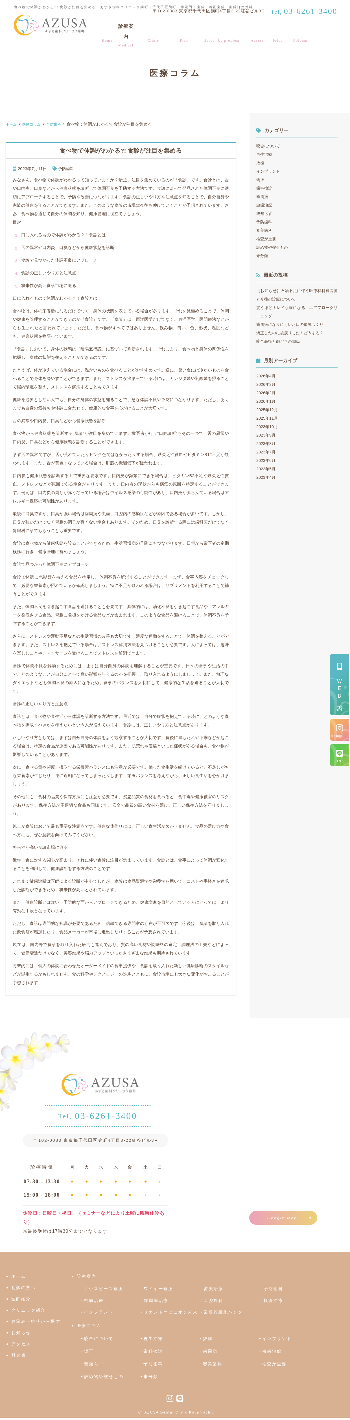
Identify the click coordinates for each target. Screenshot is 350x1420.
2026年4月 (266, 375)
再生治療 (264, 154)
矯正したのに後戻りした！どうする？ (292, 332)
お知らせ (21, 1335)
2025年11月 (267, 418)
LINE (339, 761)
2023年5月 (266, 468)
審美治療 (213, 1291)
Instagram (339, 736)
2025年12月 (267, 409)
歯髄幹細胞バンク (223, 1314)
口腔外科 (213, 1302)
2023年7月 (266, 451)
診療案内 (124, 31)
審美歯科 (264, 230)
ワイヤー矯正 (158, 1291)
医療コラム (301, 31)
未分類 (262, 255)
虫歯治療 (264, 204)
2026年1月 (266, 401)
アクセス (261, 31)
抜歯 (260, 162)
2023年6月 (266, 460)
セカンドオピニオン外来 (171, 1314)
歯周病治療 (156, 1302)
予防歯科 (66, 168)
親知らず (264, 213)
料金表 (279, 31)
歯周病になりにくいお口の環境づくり (292, 324)
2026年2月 (266, 392)
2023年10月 (267, 426)
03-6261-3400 (97, 1117)
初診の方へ (185, 31)
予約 (339, 691)
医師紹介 (21, 1301)
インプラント (269, 171)
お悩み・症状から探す (224, 31)
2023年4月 (266, 477)
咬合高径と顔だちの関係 (279, 341)
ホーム (105, 31)
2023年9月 (266, 435)
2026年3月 (266, 384)
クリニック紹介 (153, 31)
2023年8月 (266, 443)
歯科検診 (264, 188)
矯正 (260, 179)
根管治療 (273, 1302)
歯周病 (262, 196)
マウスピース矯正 (103, 1291)
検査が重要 (266, 238)
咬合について (269, 145)
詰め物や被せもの (273, 247)
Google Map (282, 1218)
